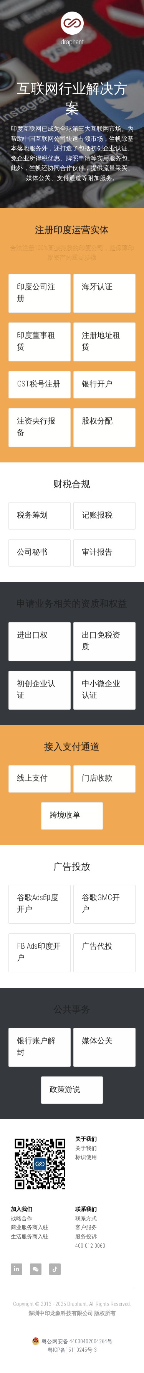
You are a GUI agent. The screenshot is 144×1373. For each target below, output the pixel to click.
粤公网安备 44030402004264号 (72, 1348)
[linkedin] (16, 1269)
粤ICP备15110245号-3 (72, 1357)
